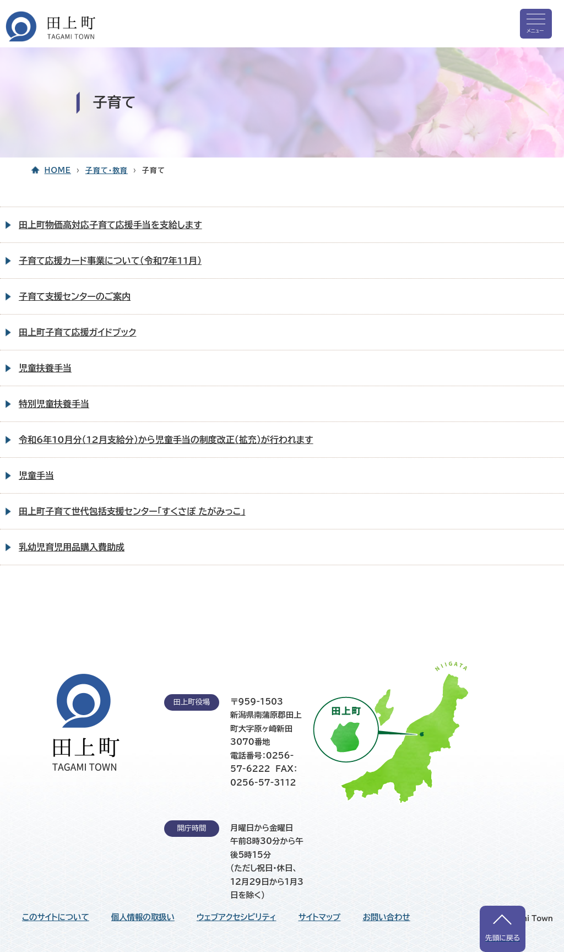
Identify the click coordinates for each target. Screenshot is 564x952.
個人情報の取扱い (143, 917)
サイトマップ (320, 917)
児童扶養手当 (45, 368)
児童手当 (36, 475)
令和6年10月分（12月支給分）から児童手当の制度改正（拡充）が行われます (166, 439)
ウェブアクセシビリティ (236, 917)
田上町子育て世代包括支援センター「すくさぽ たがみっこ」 (132, 511)
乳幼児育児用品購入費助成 (71, 547)
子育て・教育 (106, 170)
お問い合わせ (386, 917)
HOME (58, 170)
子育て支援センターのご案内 (75, 296)
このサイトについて (55, 917)
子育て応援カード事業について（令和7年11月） (110, 260)
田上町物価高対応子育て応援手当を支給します (110, 224)
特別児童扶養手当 (54, 403)
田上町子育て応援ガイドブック (77, 332)
